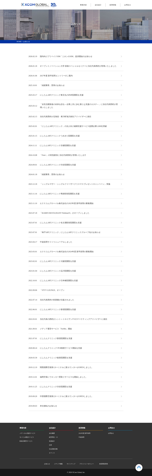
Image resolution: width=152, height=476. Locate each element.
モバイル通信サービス (27, 437)
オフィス (52, 453)
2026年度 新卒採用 (84, 433)
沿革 (50, 445)
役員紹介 (52, 441)
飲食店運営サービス (26, 441)
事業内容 (83, 5)
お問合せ (127, 5)
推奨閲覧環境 (103, 464)
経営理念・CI (53, 437)
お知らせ (47, 464)
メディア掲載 (58, 464)
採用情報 (112, 5)
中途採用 (81, 437)
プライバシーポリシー (86, 464)
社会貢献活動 (53, 449)
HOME (19, 42)
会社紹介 (98, 5)
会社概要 (52, 433)
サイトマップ (71, 464)
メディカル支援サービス (27, 433)
